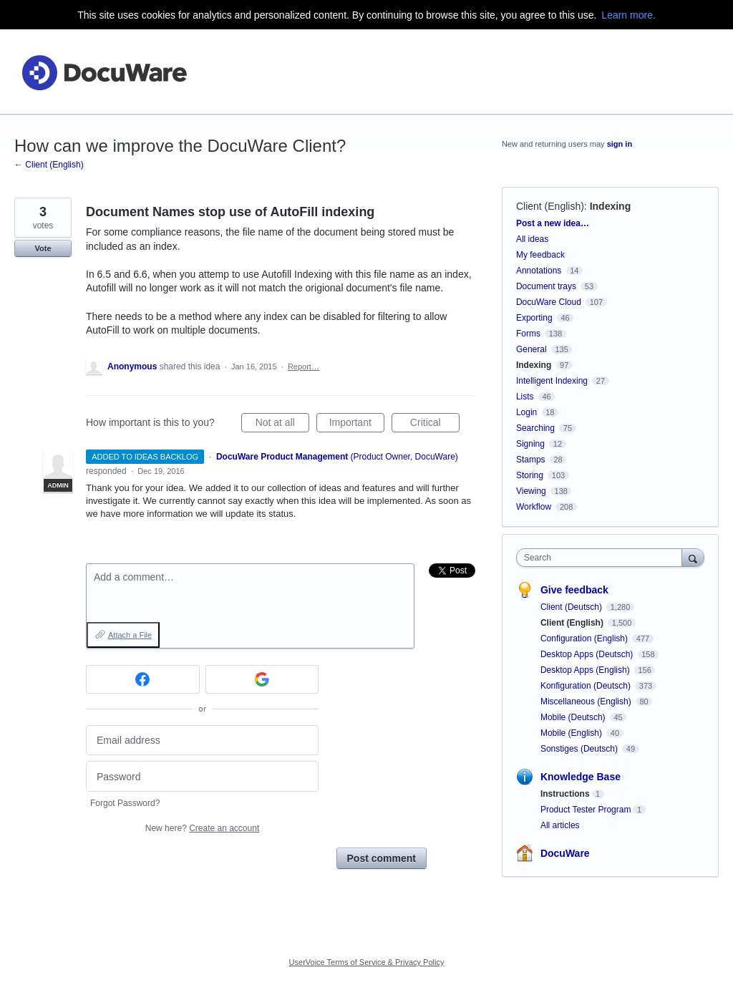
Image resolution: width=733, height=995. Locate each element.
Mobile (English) (572, 733)
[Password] (202, 776)
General (531, 349)
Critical (435, 424)
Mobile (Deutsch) (574, 717)
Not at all (282, 424)
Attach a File (130, 635)
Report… (303, 366)
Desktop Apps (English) (586, 670)
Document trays (546, 286)
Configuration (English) (585, 639)
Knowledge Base (580, 776)
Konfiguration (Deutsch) (586, 686)
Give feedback (574, 590)
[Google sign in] (262, 679)
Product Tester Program (585, 810)
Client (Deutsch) (572, 607)
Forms (528, 334)
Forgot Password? (125, 803)
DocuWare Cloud (548, 302)
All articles (560, 825)
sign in (619, 144)
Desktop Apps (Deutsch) (588, 654)
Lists (525, 397)
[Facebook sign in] (143, 679)
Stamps (530, 460)
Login (526, 412)
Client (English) (550, 206)
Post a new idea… (552, 223)
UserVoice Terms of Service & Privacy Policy (367, 962)
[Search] (692, 557)
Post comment (381, 858)
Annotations (538, 271)
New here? (202, 828)
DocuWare (565, 853)
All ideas (532, 239)
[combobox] (602, 558)
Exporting (534, 318)
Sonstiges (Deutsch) (580, 749)
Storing (529, 475)
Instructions (565, 794)
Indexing (610, 206)
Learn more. (628, 15)
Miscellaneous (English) (587, 701)
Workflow (533, 507)
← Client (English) (49, 165)
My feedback (540, 255)
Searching (535, 428)
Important (356, 424)
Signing (530, 444)
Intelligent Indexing (552, 381)
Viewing (531, 491)
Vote (42, 248)
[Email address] (202, 740)
